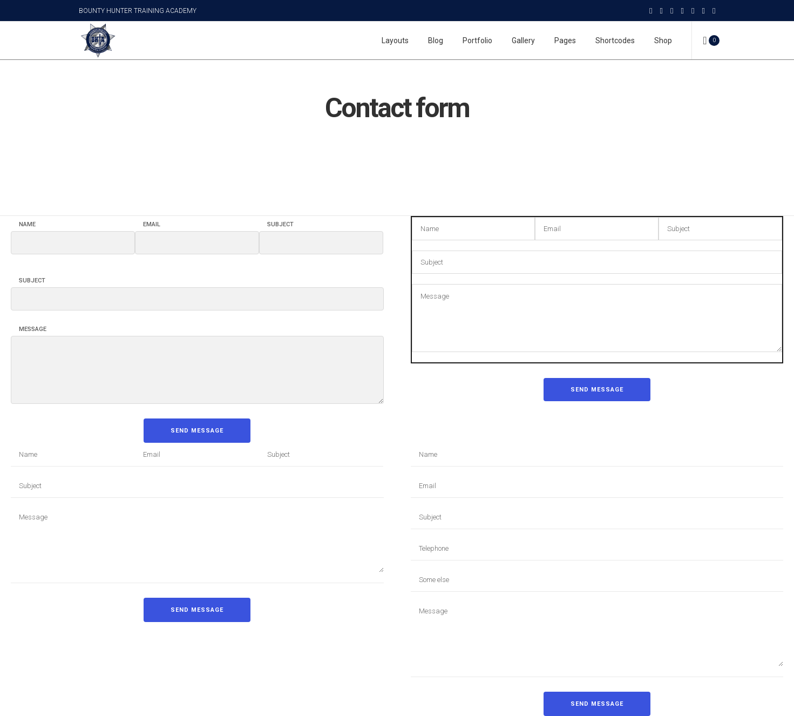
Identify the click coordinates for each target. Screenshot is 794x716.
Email (151, 224)
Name (27, 224)
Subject (280, 224)
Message (32, 329)
